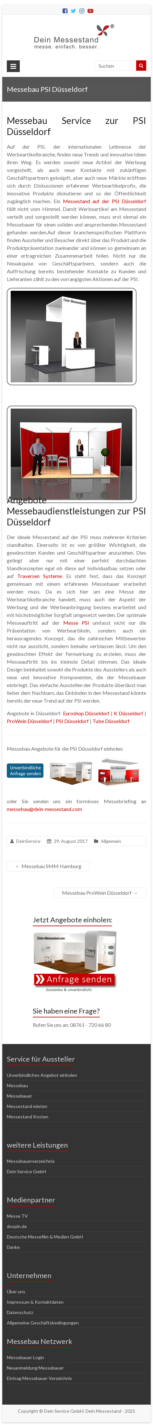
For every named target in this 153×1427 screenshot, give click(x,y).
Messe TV (17, 1216)
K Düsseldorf (128, 713)
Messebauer (19, 1096)
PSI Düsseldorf (72, 721)
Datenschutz (20, 1312)
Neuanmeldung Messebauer (35, 1368)
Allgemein (111, 841)
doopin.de (17, 1226)
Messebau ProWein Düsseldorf (100, 893)
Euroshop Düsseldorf (86, 713)
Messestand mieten (27, 1106)
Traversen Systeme (39, 576)
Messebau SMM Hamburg (48, 866)
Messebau (17, 1085)
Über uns (16, 1291)
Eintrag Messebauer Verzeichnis (39, 1378)
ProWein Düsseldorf (29, 721)
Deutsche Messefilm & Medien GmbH (45, 1236)
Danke (13, 1247)
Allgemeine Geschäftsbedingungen (43, 1322)
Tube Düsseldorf (111, 721)
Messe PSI (76, 623)
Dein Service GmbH (26, 1171)
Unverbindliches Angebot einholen (42, 1075)
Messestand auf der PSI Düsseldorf (104, 201)
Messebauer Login (25, 1357)
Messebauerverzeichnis (31, 1161)
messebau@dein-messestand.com (44, 809)
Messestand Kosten (27, 1116)
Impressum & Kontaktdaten (35, 1302)
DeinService (28, 841)
